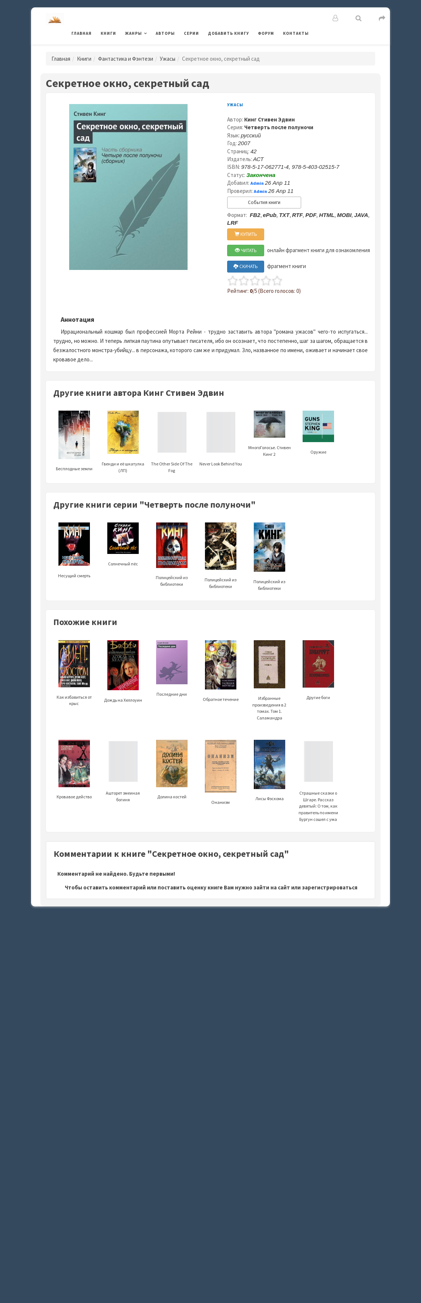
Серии (191, 33)
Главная (81, 33)
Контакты (296, 33)
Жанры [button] (133, 33)
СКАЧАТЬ (245, 266)
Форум (266, 33)
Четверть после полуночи (278, 127)
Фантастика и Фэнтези (125, 58)
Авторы (165, 33)
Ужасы (167, 58)
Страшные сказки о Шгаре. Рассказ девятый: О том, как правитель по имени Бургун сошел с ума (318, 790)
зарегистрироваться (329, 887)
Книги (108, 33)
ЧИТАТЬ (246, 250)
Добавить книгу (228, 33)
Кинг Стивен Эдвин (269, 119)
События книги (264, 202)
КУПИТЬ (246, 234)
